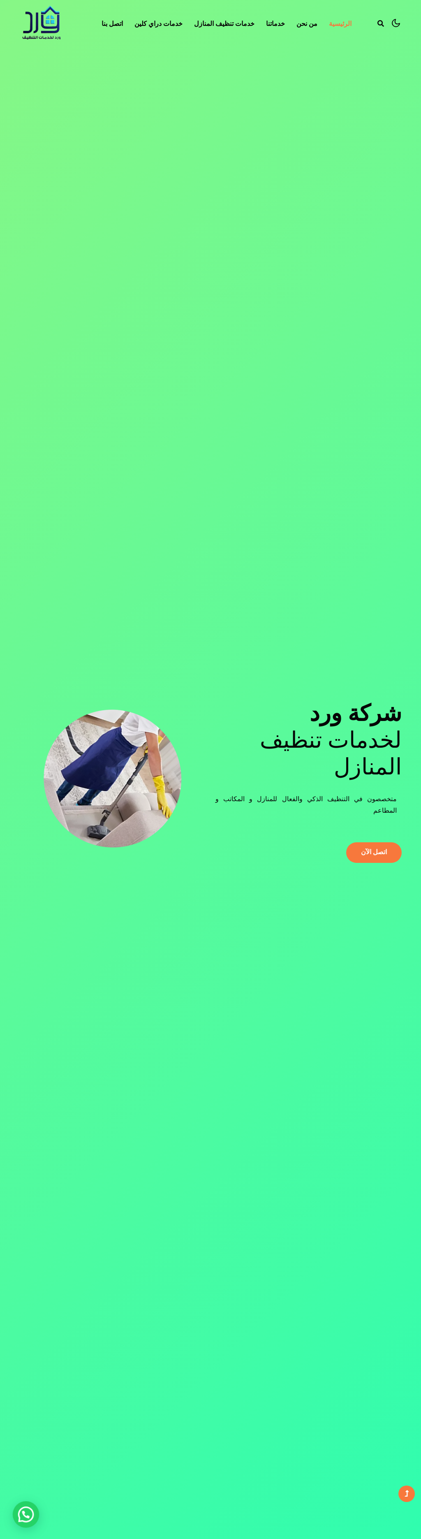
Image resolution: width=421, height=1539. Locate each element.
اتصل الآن (374, 851)
